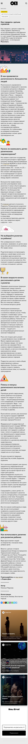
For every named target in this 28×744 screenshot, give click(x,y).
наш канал (19, 577)
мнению (6, 204)
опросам (6, 163)
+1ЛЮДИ (22, 677)
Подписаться (14, 733)
